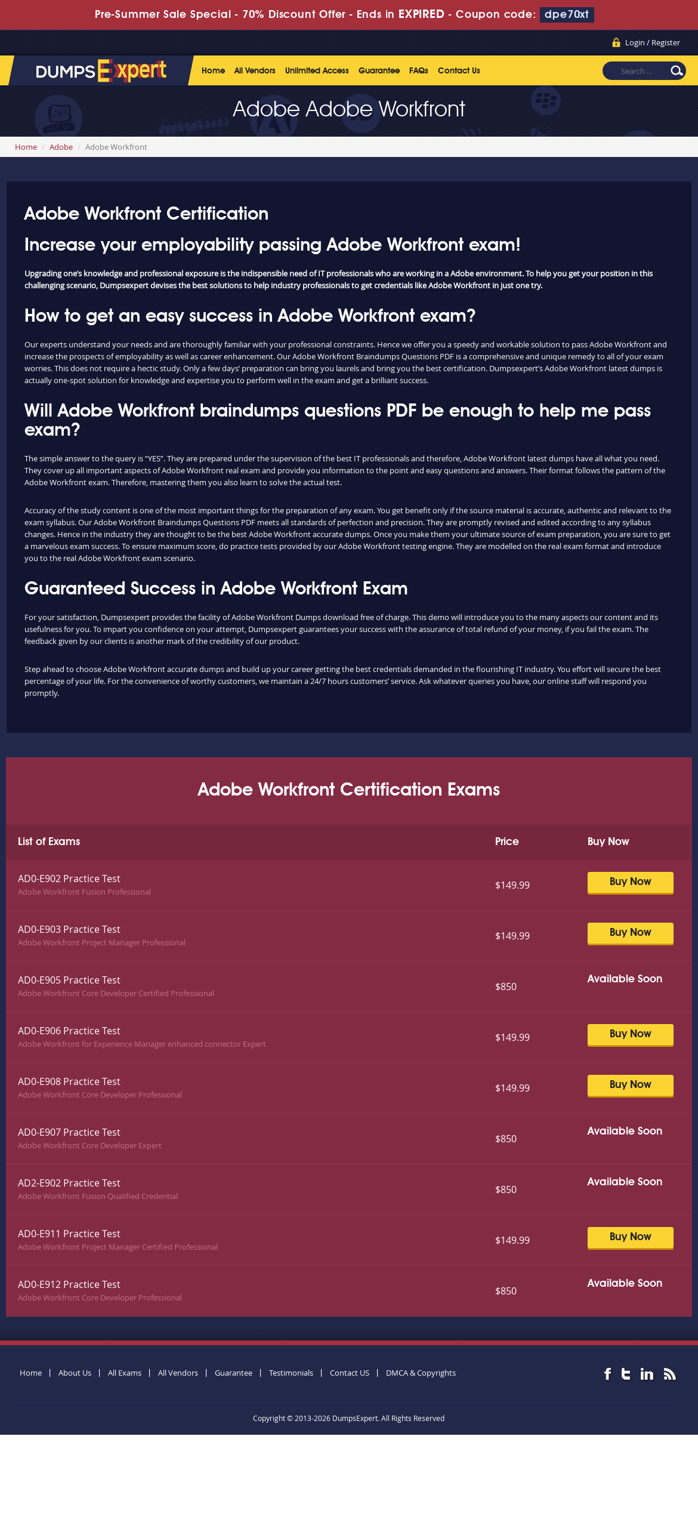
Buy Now (630, 882)
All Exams (124, 1372)
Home (213, 71)
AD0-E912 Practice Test (69, 1284)
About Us (74, 1372)
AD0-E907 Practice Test (69, 1132)
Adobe (61, 146)
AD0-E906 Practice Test (69, 1030)
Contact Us (459, 71)
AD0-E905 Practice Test (69, 980)
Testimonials (291, 1372)
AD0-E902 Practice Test (69, 878)
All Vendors (255, 71)
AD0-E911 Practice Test (69, 1233)
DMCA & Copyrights (421, 1372)
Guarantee (379, 71)
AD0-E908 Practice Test (69, 1081)
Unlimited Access (317, 71)
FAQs (418, 71)
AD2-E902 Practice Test (69, 1182)
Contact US (349, 1372)
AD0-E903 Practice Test (69, 929)
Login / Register (652, 42)
